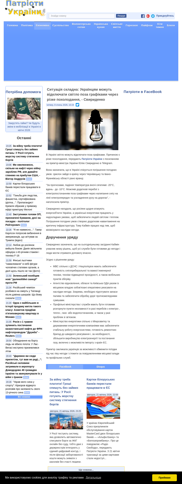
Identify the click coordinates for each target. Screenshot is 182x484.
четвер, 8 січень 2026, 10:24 (60, 105)
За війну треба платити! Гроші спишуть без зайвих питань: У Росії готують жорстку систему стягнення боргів (23, 152)
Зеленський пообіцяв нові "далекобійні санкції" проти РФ (22, 279)
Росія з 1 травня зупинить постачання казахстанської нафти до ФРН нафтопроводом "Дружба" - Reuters (23, 328)
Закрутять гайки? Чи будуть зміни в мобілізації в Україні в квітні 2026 (24, 127)
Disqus (101, 366)
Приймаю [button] (165, 477)
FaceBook (65, 366)
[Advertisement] (91, 56)
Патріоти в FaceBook (143, 92)
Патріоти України (92, 159)
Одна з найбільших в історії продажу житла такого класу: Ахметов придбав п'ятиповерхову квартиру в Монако (23, 309)
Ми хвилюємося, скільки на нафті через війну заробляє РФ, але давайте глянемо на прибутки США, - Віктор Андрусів (23, 171)
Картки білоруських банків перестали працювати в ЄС (22, 187)
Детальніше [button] (93, 477)
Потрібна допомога (23, 92)
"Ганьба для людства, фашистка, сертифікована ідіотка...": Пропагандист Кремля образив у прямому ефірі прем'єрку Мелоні (21, 202)
